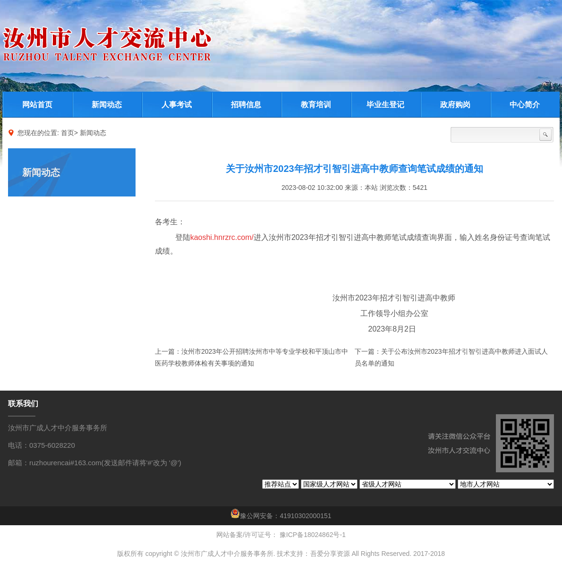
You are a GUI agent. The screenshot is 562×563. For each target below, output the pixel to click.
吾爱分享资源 (330, 553)
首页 (67, 132)
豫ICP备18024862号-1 (312, 534)
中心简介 (525, 105)
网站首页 (37, 105)
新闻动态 (107, 105)
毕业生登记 (385, 105)
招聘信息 (246, 105)
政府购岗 (455, 105)
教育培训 (316, 105)
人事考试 (177, 105)
